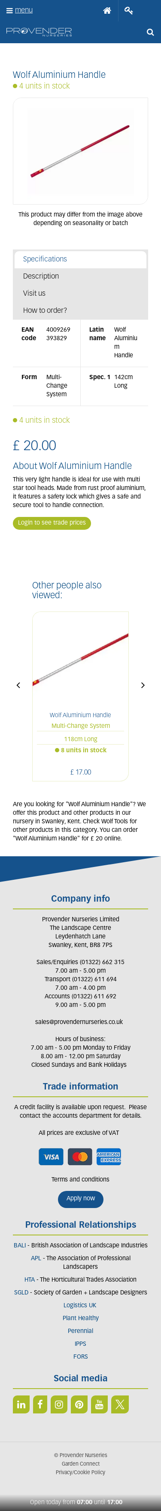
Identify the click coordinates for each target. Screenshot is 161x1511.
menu (24, 10)
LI (21, 1404)
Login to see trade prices (52, 523)
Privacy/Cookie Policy (80, 1472)
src (150, 32)
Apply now (81, 1199)
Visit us (34, 293)
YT (99, 1404)
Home (107, 10)
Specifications (45, 259)
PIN (79, 1404)
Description (41, 276)
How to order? (45, 311)
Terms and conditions (80, 1180)
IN (59, 1404)
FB (40, 1404)
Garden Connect (81, 1464)
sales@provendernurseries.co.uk (79, 1022)
